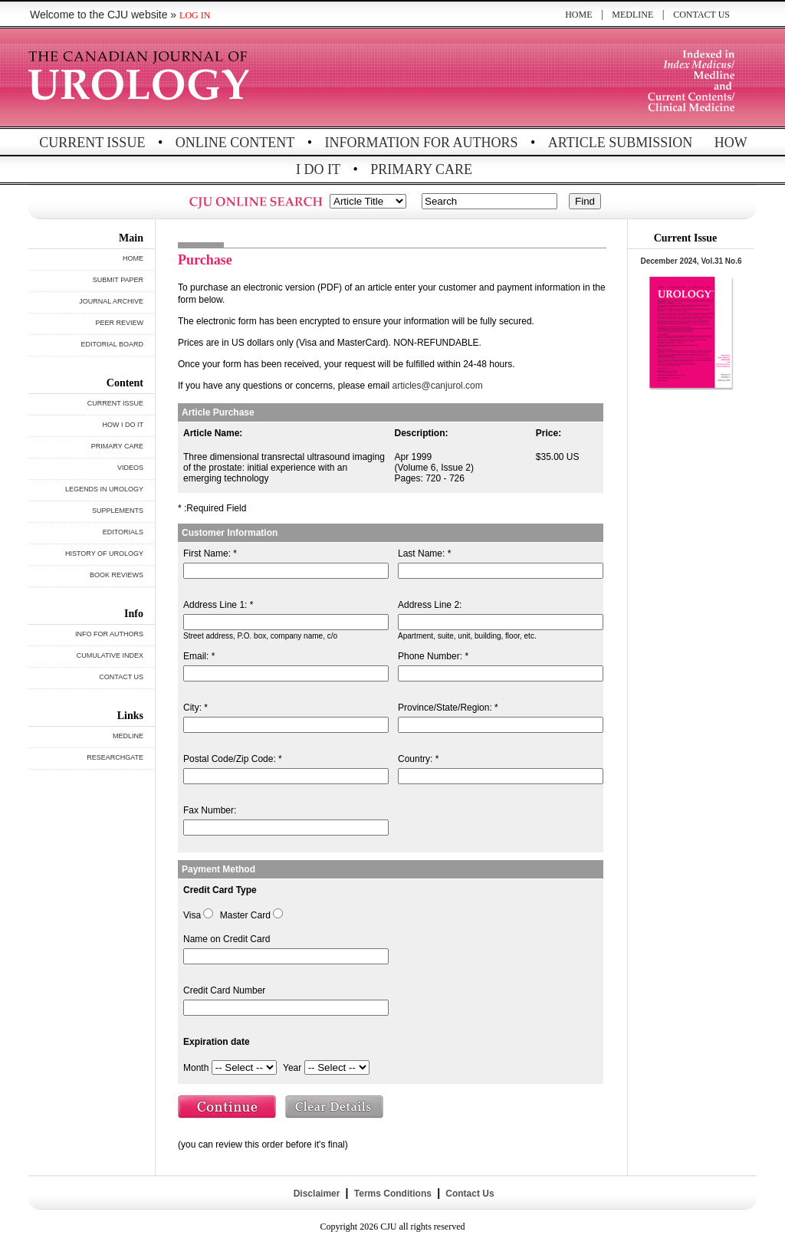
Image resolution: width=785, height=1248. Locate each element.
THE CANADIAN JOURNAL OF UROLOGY (141, 78)
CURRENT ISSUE (92, 142)
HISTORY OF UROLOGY (104, 553)
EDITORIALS (123, 532)
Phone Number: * (433, 656)
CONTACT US (701, 14)
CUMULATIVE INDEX (110, 655)
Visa (192, 915)
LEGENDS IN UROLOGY (104, 489)
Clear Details (335, 1108)
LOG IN (194, 15)
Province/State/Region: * (448, 707)
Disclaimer (316, 1193)
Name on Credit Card (226, 939)
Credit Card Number (224, 990)
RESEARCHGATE (115, 757)
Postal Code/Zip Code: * (232, 759)
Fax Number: (209, 810)
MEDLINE (632, 14)
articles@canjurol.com (437, 385)
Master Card (245, 915)
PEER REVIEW (119, 323)
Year (292, 1067)
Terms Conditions (392, 1193)
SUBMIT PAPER (118, 280)
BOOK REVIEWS (116, 575)
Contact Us (468, 1193)
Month (196, 1067)
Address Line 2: (429, 604)
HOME (578, 14)
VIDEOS (130, 467)
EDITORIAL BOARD (111, 344)
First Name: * (210, 553)
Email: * (199, 656)
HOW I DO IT (123, 425)
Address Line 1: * (218, 604)
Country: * (418, 759)
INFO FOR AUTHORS (109, 634)
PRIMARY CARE (421, 169)
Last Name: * (424, 553)
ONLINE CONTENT (235, 142)
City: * (195, 707)
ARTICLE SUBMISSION (620, 142)
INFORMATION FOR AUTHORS (421, 142)
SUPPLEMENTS (117, 510)
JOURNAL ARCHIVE (111, 301)
